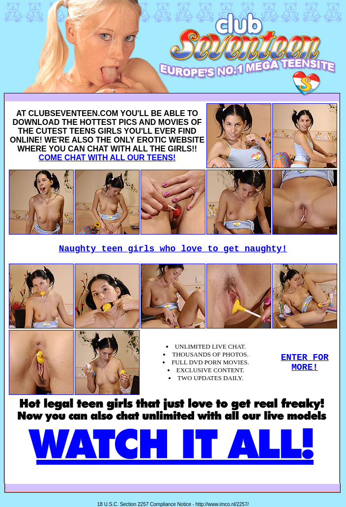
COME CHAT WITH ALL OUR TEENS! (107, 157)
